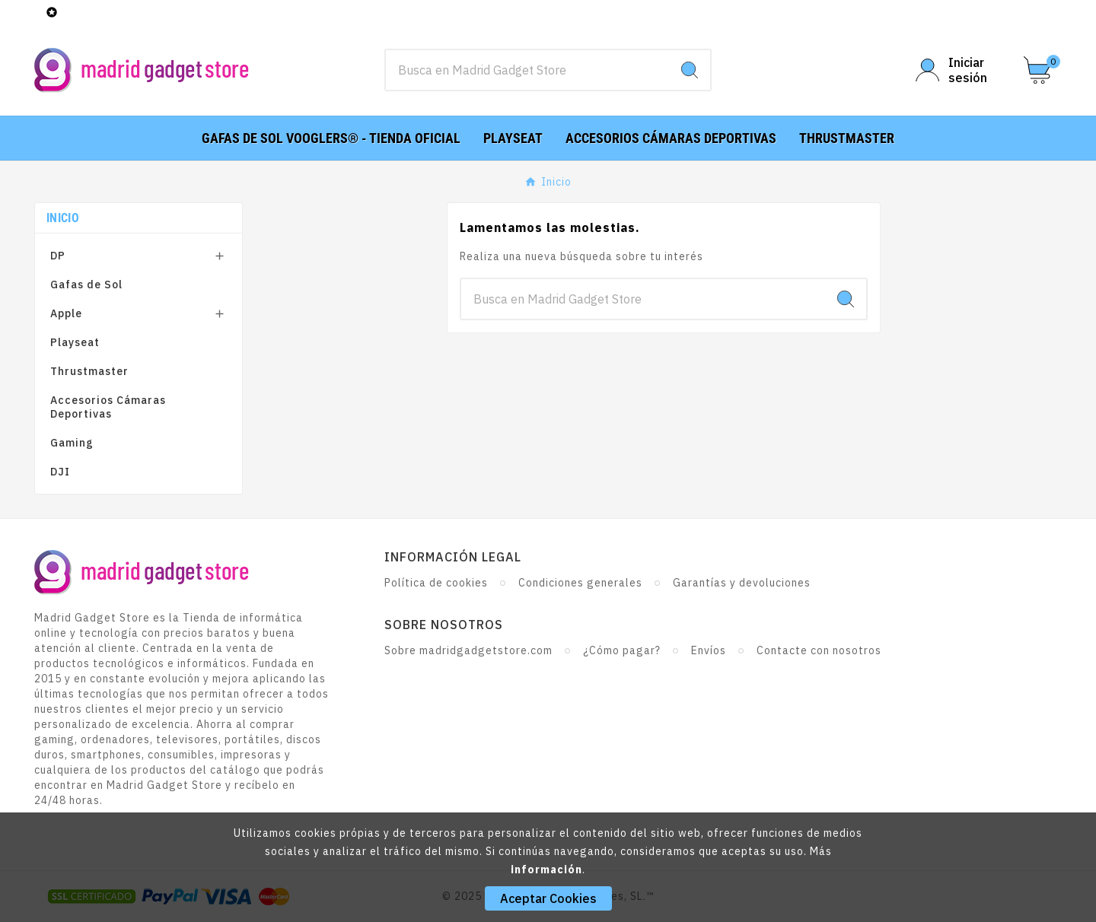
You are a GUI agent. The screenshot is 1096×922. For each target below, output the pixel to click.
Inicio (62, 218)
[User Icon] (960, 70)
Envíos (708, 650)
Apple (66, 313)
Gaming (72, 443)
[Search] (689, 70)
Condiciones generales (580, 583)
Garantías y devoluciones (742, 583)
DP (57, 255)
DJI (60, 471)
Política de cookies (436, 583)
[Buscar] (527, 70)
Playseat (75, 342)
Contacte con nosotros (819, 650)
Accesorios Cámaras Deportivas (108, 407)
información (546, 869)
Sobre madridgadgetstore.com (468, 650)
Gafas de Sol (86, 284)
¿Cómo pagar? (622, 650)
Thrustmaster (89, 371)
